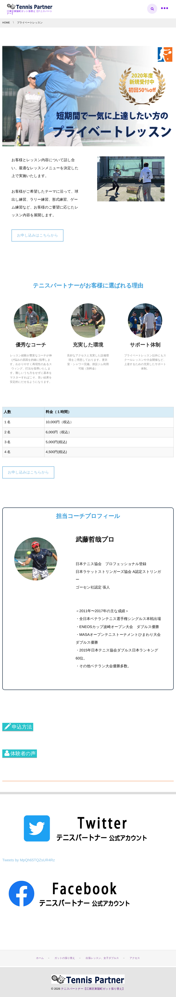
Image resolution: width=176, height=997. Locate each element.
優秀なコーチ (31, 345)
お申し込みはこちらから (37, 235)
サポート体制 (145, 345)
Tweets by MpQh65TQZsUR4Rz (28, 860)
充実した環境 (88, 345)
